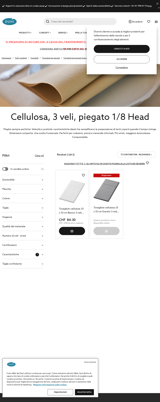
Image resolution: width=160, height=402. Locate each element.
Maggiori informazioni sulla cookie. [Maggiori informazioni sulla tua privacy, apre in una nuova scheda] (50, 385)
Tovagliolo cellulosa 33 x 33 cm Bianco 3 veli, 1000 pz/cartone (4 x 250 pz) (71, 211)
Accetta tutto (84, 392)
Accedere (121, 59)
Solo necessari (90, 362)
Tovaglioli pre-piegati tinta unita (76, 58)
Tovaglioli (34, 58)
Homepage (6, 58)
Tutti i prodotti (21, 58)
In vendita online (27, 169)
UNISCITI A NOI (121, 49)
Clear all (39, 155)
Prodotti (24, 33)
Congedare (122, 67)
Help (149, 6)
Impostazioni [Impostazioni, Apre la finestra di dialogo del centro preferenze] (60, 392)
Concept (44, 33)
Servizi (62, 33)
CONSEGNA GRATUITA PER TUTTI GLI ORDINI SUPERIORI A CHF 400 (80, 49)
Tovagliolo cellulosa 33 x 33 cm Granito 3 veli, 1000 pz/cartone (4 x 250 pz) (105, 210)
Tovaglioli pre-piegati (51, 58)
